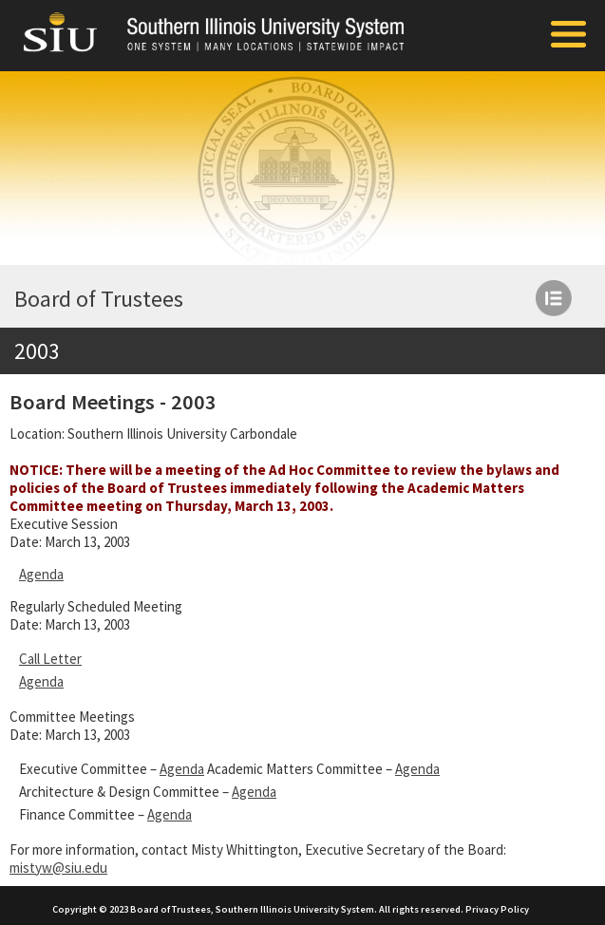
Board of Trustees (98, 298)
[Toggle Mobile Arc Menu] (568, 36)
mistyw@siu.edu (58, 868)
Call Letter (50, 659)
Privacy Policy (497, 909)
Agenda (41, 574)
